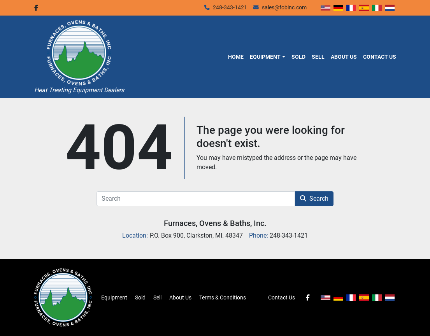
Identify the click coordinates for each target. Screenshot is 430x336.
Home (236, 57)
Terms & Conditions (222, 297)
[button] (267, 57)
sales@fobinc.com (284, 7)
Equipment (265, 57)
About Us (344, 57)
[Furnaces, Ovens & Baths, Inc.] (63, 297)
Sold (298, 57)
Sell (318, 57)
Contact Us (379, 57)
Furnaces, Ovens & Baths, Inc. (215, 223)
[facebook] (36, 8)
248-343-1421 (230, 7)
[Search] (196, 198)
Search (314, 198)
